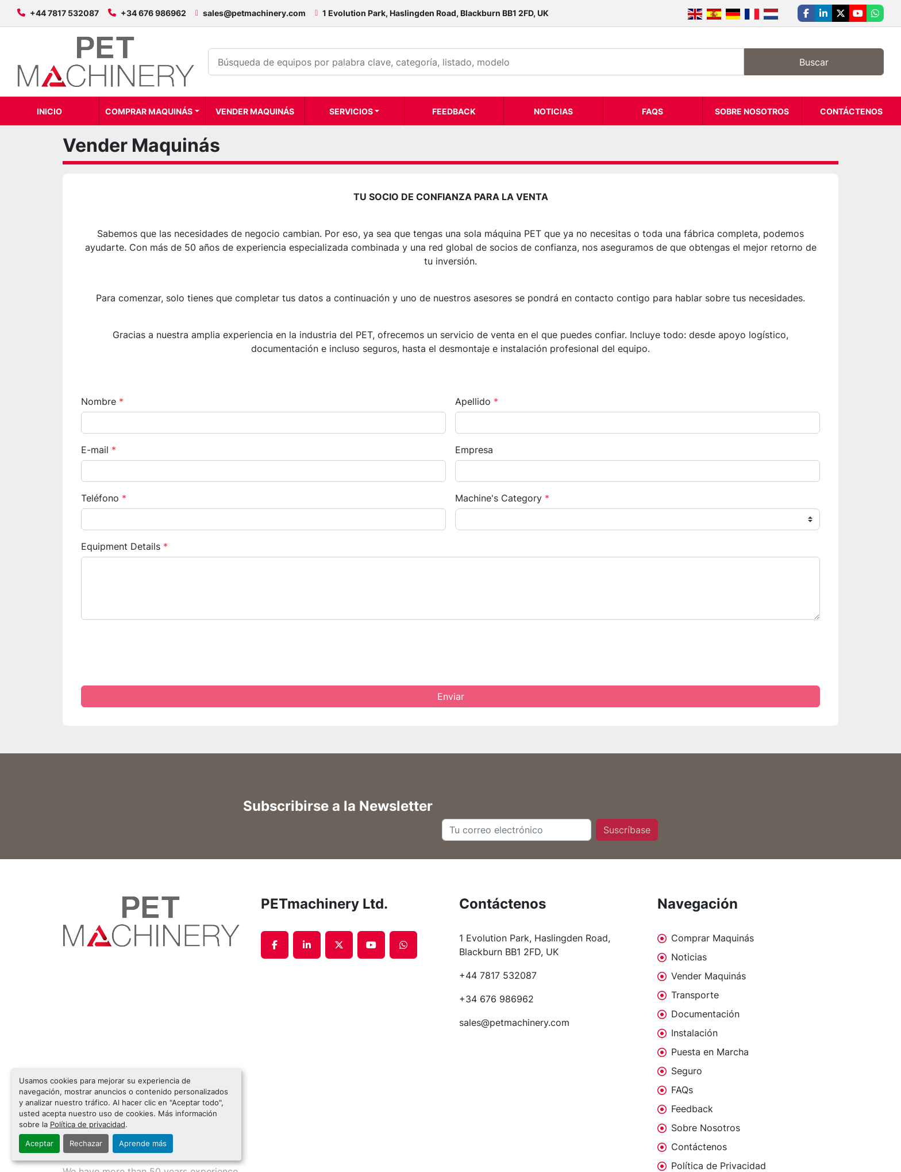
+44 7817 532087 (64, 13)
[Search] (476, 61)
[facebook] (806, 13)
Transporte (695, 995)
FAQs (652, 111)
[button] (152, 111)
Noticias (553, 111)
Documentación (705, 1014)
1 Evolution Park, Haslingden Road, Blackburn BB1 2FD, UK (435, 13)
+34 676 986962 (153, 13)
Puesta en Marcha (710, 1052)
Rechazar (86, 1143)
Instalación (694, 1033)
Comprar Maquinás (148, 111)
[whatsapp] (875, 13)
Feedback (454, 111)
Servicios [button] (351, 111)
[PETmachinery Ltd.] (153, 921)
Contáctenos (851, 111)
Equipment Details (124, 546)
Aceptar (39, 1143)
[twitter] (840, 13)
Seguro (686, 1071)
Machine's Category (502, 498)
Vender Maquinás (254, 111)
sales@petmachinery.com (254, 13)
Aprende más (143, 1143)
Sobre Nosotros (752, 111)
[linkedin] (823, 13)
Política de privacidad (87, 1124)
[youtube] (858, 13)
